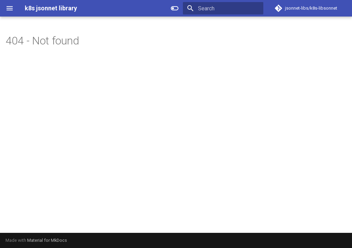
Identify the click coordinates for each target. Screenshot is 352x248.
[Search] (223, 8)
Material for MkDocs (47, 240)
